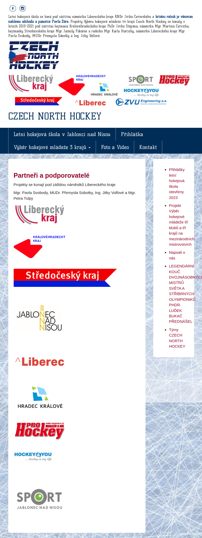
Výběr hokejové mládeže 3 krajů (52, 147)
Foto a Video (115, 147)
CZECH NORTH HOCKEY (54, 116)
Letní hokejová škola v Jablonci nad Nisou (62, 134)
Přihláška (132, 134)
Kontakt (148, 147)
